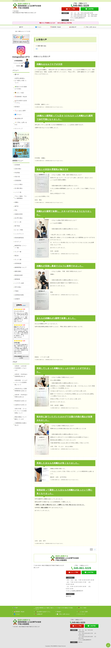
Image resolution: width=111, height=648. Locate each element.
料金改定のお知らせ (21, 400)
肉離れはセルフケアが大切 (49, 64)
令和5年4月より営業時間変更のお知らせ (21, 390)
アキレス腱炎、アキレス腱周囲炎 (21, 197)
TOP (16, 31)
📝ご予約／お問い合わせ (89, 27)
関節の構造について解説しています (21, 418)
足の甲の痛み (19, 218)
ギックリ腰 (18, 259)
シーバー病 (18, 192)
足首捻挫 (17, 164)
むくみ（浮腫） (19, 230)
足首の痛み (18, 168)
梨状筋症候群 (19, 275)
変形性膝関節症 (19, 237)
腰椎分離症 (18, 271)
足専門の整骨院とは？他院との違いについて (21, 80)
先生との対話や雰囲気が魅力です (53, 169)
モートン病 (18, 222)
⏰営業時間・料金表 (55, 27)
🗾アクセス (38, 27)
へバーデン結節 (19, 283)
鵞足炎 (17, 255)
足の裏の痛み (19, 188)
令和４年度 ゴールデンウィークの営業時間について (21, 411)
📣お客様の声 (72, 27)
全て (37, 48)
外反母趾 (17, 172)
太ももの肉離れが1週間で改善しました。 (56, 318)
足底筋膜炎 (18, 180)
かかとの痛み (19, 184)
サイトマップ (19, 128)
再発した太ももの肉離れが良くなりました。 (58, 463)
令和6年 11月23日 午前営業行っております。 (21, 368)
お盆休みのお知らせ (21, 404)
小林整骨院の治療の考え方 (21, 424)
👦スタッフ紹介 (19, 92)
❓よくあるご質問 (20, 110)
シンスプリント (19, 233)
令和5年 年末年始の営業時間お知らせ (21, 375)
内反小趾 (17, 176)
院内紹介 (17, 106)
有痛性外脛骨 (19, 214)
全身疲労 (17, 299)
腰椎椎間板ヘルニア (21, 267)
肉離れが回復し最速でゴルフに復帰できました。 (60, 266)
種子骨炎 (17, 226)
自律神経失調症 (19, 295)
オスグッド (18, 241)
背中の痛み (18, 287)
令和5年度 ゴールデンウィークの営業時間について (21, 382)
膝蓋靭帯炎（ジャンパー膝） (21, 246)
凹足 (16, 210)
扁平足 (17, 206)
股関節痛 (17, 279)
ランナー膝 (18, 251)
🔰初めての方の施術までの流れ (21, 88)
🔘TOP (21, 27)
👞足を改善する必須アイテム (21, 101)
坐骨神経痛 (18, 263)
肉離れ (17, 202)
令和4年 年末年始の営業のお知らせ (21, 396)
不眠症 (17, 291)
